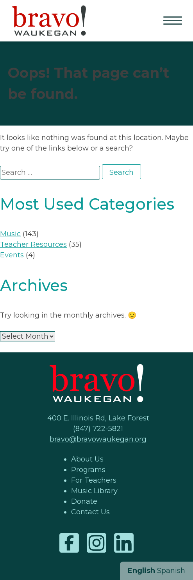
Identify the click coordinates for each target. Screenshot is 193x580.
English (141, 570)
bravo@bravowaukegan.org (98, 439)
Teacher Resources (33, 244)
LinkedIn (124, 543)
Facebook (69, 543)
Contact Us (90, 512)
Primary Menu (173, 21)
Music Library (94, 491)
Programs (88, 469)
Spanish (171, 570)
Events (12, 255)
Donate (84, 501)
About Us (87, 459)
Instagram (96, 543)
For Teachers (93, 480)
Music (10, 234)
